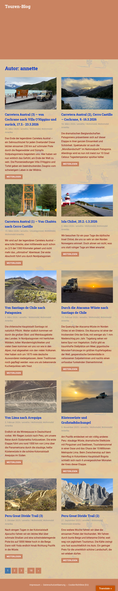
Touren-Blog (17, 6)
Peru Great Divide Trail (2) (80, 516)
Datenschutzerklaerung (54, 585)
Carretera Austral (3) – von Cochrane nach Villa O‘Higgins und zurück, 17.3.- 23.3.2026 (30, 119)
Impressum (35, 585)
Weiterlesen (14, 176)
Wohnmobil (35, 129)
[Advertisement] (59, 36)
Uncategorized (37, 231)
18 (31, 570)
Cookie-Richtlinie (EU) (78, 585)
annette (24, 129)
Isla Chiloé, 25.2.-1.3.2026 (79, 221)
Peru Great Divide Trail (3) (24, 516)
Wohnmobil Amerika (14, 234)
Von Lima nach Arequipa (23, 418)
